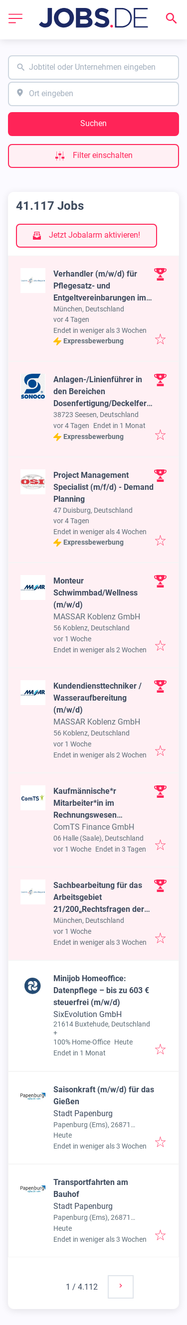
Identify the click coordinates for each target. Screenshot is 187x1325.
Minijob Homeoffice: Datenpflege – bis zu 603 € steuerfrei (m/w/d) (101, 990)
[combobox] (93, 67)
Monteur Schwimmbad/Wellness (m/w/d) (95, 592)
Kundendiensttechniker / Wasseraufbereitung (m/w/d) (97, 698)
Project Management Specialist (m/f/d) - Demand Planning (103, 487)
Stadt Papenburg (83, 1113)
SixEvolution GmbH (87, 1014)
